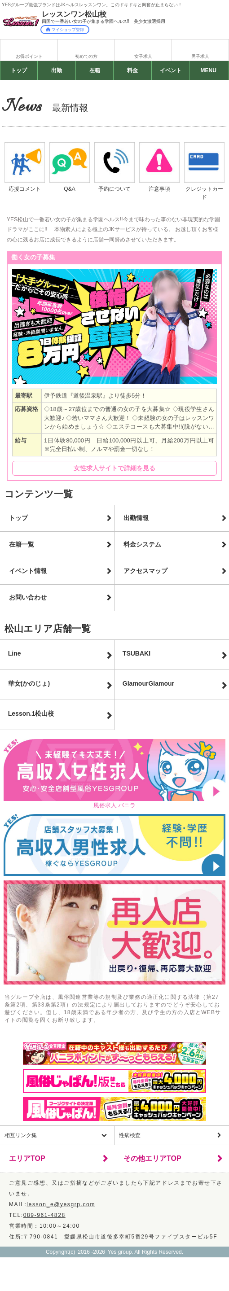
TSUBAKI (136, 653)
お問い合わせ (28, 597)
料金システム (142, 544)
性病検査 (130, 1135)
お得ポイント (29, 56)
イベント (170, 70)
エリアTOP (27, 1158)
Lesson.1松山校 (31, 713)
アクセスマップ (145, 570)
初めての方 (86, 56)
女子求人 (143, 56)
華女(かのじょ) (29, 683)
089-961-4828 (44, 1215)
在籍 (94, 70)
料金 (132, 70)
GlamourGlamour (148, 683)
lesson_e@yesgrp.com (60, 1204)
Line (14, 653)
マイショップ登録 (65, 29)
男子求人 (200, 56)
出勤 (56, 70)
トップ (19, 70)
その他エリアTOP (152, 1158)
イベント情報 (28, 570)
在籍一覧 (21, 544)
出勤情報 (136, 517)
